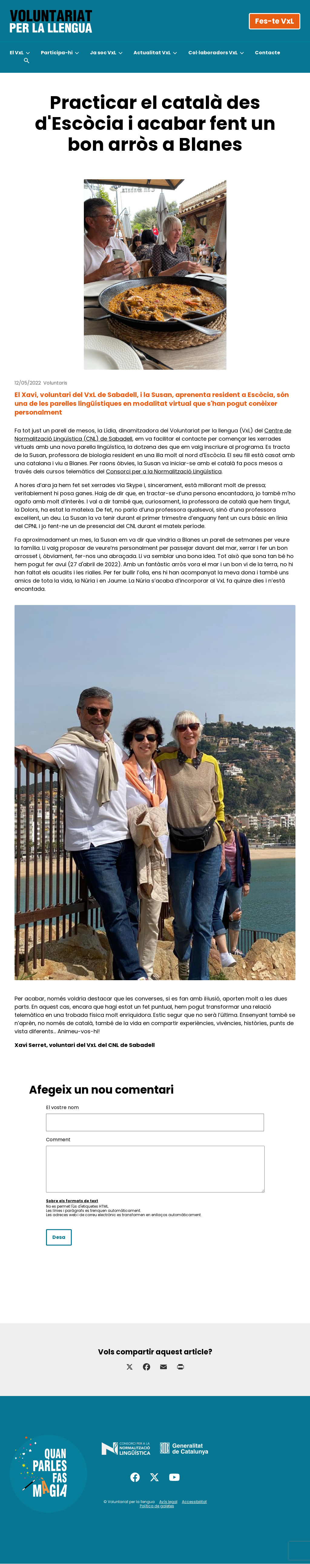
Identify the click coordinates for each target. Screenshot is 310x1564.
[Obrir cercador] (26, 61)
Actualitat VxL (152, 52)
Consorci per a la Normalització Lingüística (164, 471)
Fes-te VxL (274, 21)
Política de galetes (157, 1506)
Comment (58, 1139)
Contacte (267, 52)
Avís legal (168, 1501)
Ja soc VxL (103, 52)
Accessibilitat (194, 1501)
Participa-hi (57, 52)
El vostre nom (62, 1107)
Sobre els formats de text (72, 1200)
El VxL (17, 52)
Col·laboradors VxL (213, 52)
